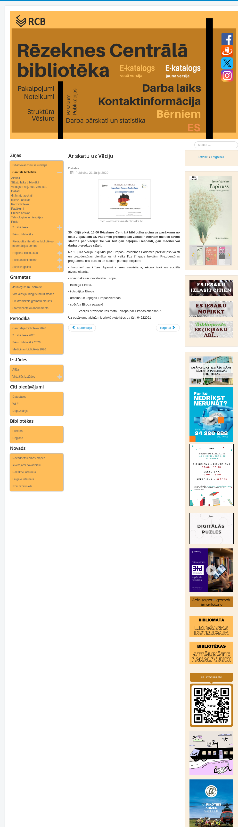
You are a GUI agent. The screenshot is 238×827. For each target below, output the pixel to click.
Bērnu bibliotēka (22, 234)
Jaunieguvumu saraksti (27, 287)
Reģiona (17, 438)
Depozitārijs (20, 411)
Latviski (203, 157)
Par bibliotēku (20, 204)
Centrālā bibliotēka (24, 172)
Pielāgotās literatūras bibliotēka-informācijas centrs (33, 244)
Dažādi (15, 191)
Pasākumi (17, 208)
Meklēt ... (194, 141)
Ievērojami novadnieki (26, 465)
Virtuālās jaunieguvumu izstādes (33, 294)
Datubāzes (19, 396)
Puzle (14, 221)
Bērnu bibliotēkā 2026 (26, 342)
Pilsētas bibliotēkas (24, 260)
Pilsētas (17, 431)
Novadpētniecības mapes (28, 458)
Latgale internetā (23, 479)
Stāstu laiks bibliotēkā (25, 182)
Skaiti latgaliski (22, 267)
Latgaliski (217, 157)
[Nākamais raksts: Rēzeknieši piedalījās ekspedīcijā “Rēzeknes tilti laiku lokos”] (168, 327)
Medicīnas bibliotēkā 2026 (29, 349)
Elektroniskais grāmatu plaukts (32, 301)
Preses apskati (20, 213)
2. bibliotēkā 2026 (23, 335)
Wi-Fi (15, 403)
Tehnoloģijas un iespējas (27, 217)
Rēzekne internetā (24, 472)
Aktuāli (15, 178)
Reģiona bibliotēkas (25, 253)
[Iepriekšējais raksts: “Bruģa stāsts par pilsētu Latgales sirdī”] (82, 327)
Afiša (15, 369)
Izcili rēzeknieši (22, 486)
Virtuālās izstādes (23, 376)
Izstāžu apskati (20, 200)
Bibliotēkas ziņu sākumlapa (30, 165)
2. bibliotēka (20, 227)
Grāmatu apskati (22, 195)
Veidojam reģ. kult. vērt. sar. (29, 187)
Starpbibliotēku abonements (30, 308)
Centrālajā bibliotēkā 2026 (29, 328)
